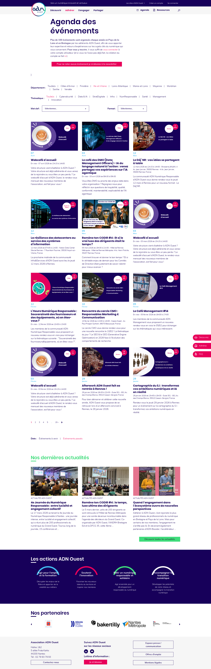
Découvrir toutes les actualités (160, 539)
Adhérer (69, 10)
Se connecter (173, 3)
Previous (31, 624)
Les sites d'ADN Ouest (135, 3)
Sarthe (56, 89)
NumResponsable (128, 97)
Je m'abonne (95, 662)
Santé (145, 97)
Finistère (84, 86)
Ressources (161, 10)
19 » (56, 422)
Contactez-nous (51, 662)
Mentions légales (153, 663)
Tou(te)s (52, 86)
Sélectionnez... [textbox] (51, 109)
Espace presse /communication (153, 644)
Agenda (143, 10)
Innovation (56, 100)
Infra (112, 97)
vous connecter (110, 50)
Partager (98, 10)
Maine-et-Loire (140, 86)
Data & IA (82, 97)
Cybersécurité (66, 97)
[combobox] (65, 109)
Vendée (68, 89)
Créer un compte (156, 3)
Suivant (62, 422)
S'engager (83, 10)
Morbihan (171, 86)
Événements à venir (48, 439)
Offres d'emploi (153, 654)
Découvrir (55, 10)
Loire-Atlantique (120, 86)
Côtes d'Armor (68, 86)
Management (159, 97)
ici (66, 56)
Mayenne (157, 86)
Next (179, 624)
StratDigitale (99, 97)
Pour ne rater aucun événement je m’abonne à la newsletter (87, 64)
